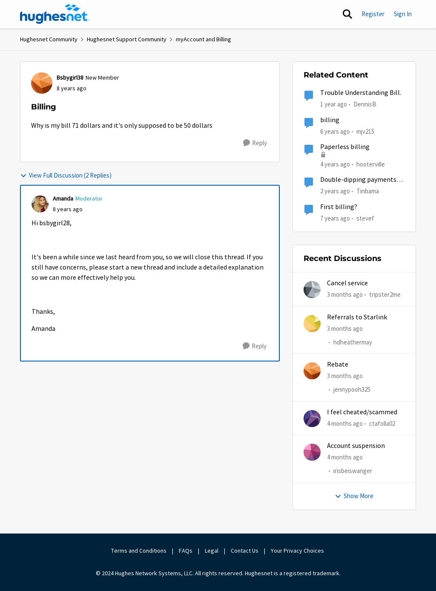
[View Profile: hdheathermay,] (312, 323)
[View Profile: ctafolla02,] (312, 418)
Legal (211, 550)
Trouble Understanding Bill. (360, 93)
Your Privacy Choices (298, 550)
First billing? (338, 207)
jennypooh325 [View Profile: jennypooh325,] (351, 390)
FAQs (185, 550)
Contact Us (244, 550)
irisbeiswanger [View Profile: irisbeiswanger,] (352, 471)
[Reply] (255, 143)
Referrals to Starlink (357, 317)
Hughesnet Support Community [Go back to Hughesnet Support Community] (126, 39)
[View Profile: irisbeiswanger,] (312, 452)
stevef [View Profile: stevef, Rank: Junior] (365, 218)
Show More (354, 496)
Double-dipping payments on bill (358, 179)
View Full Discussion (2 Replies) (66, 175)
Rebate (337, 364)
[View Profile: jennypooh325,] (312, 370)
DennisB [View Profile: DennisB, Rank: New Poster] (364, 104)
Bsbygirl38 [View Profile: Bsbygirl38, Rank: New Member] (70, 77)
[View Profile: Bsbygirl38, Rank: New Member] (41, 83)
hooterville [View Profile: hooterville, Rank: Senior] (370, 164)
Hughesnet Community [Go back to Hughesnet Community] (48, 39)
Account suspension (356, 446)
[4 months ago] (345, 424)
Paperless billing (345, 147)
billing (329, 120)
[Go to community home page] (55, 14)
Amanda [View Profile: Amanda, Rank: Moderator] (63, 198)
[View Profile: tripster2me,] (312, 289)
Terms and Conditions (138, 550)
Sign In (403, 14)
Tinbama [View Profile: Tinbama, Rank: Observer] (367, 191)
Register (372, 14)
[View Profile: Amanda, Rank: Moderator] (40, 203)
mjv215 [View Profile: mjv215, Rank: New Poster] (365, 131)
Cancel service (347, 283)
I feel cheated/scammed (362, 412)
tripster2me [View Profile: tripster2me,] (385, 294)
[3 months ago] (345, 295)
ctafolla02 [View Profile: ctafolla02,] (382, 423)
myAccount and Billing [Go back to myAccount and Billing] (203, 39)
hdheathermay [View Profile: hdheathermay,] (352, 342)
